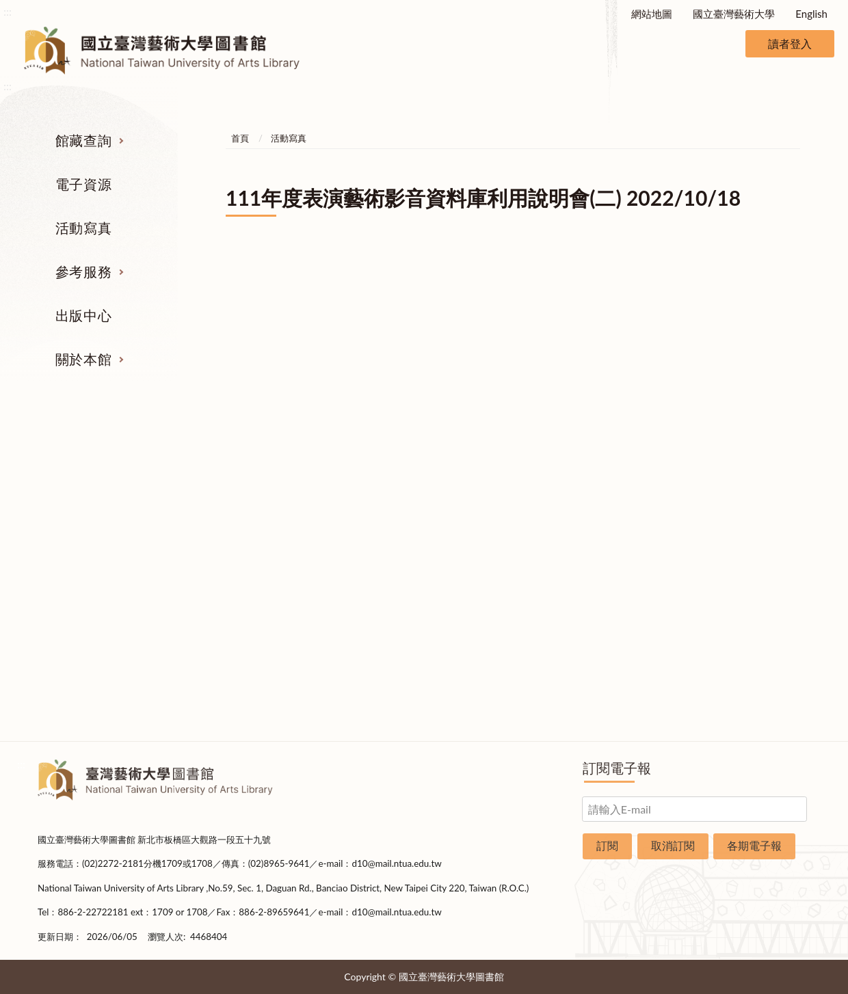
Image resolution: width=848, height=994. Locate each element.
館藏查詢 (83, 140)
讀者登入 (790, 43)
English (811, 14)
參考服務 (83, 271)
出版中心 (83, 315)
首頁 (240, 138)
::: (7, 11)
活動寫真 (83, 227)
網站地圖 (651, 14)
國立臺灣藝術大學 (734, 14)
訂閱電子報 (617, 768)
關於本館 (83, 359)
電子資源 (83, 184)
